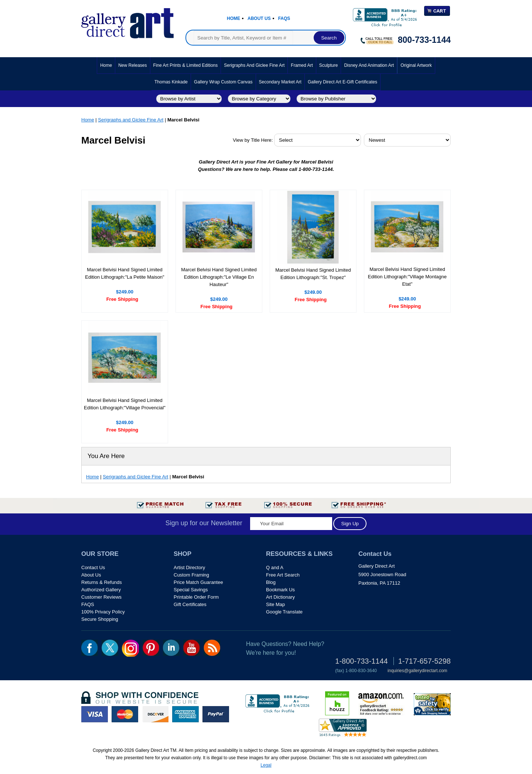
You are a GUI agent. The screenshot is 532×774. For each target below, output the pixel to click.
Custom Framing (191, 575)
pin (151, 648)
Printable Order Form (196, 597)
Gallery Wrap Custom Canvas (223, 82)
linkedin (171, 648)
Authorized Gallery (101, 589)
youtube (191, 648)
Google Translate (284, 612)
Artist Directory (189, 567)
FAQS (87, 604)
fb (89, 648)
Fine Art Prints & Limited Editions (185, 65)
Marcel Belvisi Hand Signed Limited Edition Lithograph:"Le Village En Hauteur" (218, 277)
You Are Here (106, 456)
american (185, 714)
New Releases (132, 65)
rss (212, 648)
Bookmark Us (280, 589)
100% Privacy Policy (103, 612)
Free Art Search (283, 575)
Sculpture (328, 65)
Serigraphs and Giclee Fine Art (254, 65)
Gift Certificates (190, 604)
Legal (265, 765)
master (125, 714)
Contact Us (93, 567)
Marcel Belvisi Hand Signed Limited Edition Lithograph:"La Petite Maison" (124, 273)
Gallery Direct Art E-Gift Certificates (342, 82)
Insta (130, 648)
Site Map (275, 604)
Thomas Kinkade (171, 82)
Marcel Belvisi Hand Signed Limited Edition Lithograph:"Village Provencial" (125, 404)
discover (155, 714)
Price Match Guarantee (198, 582)
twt (110, 648)
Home (233, 18)
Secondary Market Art (280, 82)
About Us (259, 18)
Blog (271, 582)
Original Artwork (416, 65)
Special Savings (191, 589)
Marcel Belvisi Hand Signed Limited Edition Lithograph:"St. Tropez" (313, 273)
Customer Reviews (101, 597)
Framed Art (302, 65)
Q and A (274, 567)
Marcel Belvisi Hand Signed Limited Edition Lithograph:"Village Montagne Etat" (407, 276)
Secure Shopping (99, 619)
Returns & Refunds (101, 582)
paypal (215, 714)
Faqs (284, 18)
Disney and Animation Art (369, 65)
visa (94, 714)
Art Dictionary (280, 597)
